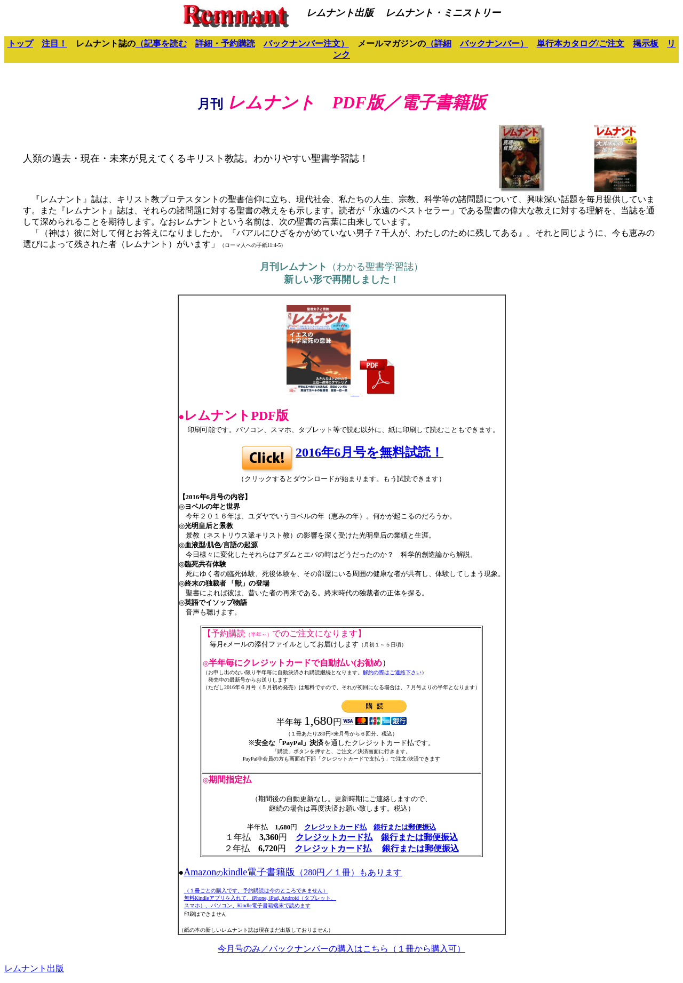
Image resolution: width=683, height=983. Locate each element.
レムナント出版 (34, 968)
